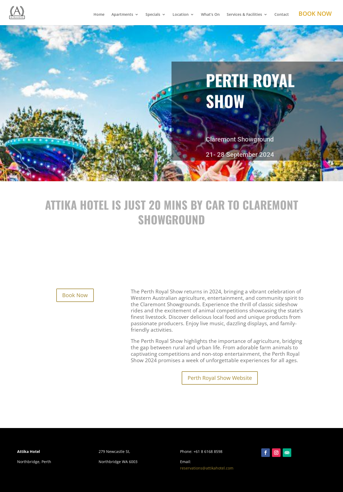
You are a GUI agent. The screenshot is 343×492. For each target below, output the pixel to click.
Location (181, 15)
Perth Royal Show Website (220, 377)
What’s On (210, 15)
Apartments (122, 15)
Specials (153, 15)
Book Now (315, 13)
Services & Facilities (244, 15)
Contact (281, 15)
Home (99, 15)
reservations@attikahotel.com (206, 468)
